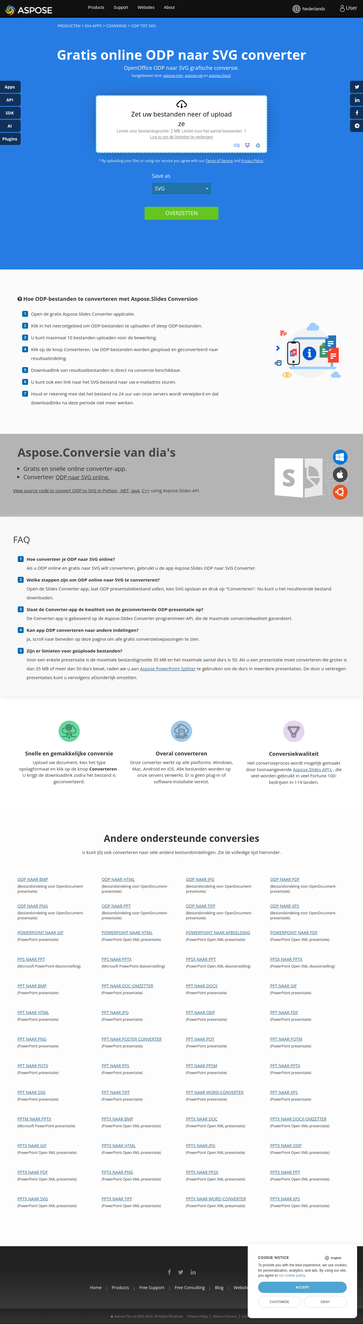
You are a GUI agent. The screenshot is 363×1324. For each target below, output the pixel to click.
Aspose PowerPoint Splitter (168, 668)
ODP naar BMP (32, 879)
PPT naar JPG (115, 1012)
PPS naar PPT (31, 959)
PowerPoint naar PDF (293, 932)
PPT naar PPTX (285, 1065)
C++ (146, 490)
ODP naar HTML (118, 879)
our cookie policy (292, 1275)
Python (110, 490)
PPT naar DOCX (202, 986)
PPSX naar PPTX (286, 959)
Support (141, 9)
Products (115, 9)
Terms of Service (219, 160)
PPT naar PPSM (201, 1065)
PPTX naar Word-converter (216, 1199)
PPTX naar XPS (285, 1199)
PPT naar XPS (284, 1092)
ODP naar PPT (116, 906)
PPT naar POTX (32, 1065)
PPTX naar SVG (32, 1199)
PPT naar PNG (31, 1039)
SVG (160, 188)
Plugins (9, 139)
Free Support (145, 1287)
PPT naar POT (200, 1039)
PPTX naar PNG (117, 1172)
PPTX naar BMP (117, 1119)
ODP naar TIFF (200, 906)
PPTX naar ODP (286, 1145)
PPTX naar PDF (32, 1172)
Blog (226, 1287)
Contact (247, 1316)
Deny (325, 1302)
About (191, 9)
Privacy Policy (252, 160)
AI (10, 126)
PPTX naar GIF (31, 1145)
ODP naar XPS (284, 906)
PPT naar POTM (286, 1039)
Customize (279, 1302)
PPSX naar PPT (201, 959)
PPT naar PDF (284, 1012)
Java (135, 490)
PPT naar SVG (31, 1092)
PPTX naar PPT (285, 1172)
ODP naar (70, 477)
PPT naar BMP (32, 986)
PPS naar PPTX (117, 959)
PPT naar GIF (283, 986)
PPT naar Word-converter (215, 1092)
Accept (302, 1287)
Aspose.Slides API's (312, 769)
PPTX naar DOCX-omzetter (298, 1119)
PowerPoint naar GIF (40, 932)
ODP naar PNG (32, 906)
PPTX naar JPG (200, 1145)
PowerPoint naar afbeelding (218, 932)
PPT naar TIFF (116, 1092)
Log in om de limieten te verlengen (181, 137)
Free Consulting (190, 1287)
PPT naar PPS (115, 1065)
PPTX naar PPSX (202, 1172)
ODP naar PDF (284, 879)
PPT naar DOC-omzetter (127, 986)
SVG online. (99, 477)
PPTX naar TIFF (117, 1199)
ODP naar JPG (200, 879)
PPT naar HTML (33, 1012)
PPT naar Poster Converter (132, 1039)
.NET (124, 490)
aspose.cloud (219, 75)
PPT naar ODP (200, 1012)
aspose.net (194, 75)
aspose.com (173, 75)
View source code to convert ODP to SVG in (58, 490)
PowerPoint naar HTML (127, 932)
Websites (167, 9)
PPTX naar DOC (202, 1119)
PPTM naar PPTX (34, 1119)
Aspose (11, 8)
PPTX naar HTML (119, 1145)
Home (75, 1287)
